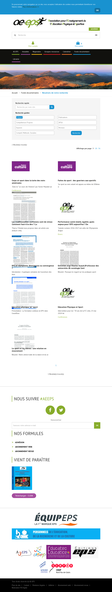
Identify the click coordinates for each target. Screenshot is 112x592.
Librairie (16, 59)
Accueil (15, 93)
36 (99, 148)
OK (97, 10)
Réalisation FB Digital (19, 588)
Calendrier (67, 52)
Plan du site (16, 585)
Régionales (37, 52)
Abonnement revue (24, 451)
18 (96, 148)
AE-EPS (15, 52)
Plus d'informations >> (31, 7)
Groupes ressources (52, 52)
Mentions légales (38, 585)
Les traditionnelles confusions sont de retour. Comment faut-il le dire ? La (32, 223)
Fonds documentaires (30, 93)
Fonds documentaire (81, 52)
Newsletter (56, 419)
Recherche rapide (22, 103)
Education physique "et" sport (25, 307)
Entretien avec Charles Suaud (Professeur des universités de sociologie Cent (78, 266)
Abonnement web (23, 447)
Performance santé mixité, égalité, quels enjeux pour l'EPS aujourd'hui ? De (76, 223)
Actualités (25, 52)
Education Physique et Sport (70, 307)
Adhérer (94, 29)
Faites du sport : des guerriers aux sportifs (77, 180)
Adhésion (19, 442)
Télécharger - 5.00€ (24, 495)
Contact (26, 585)
